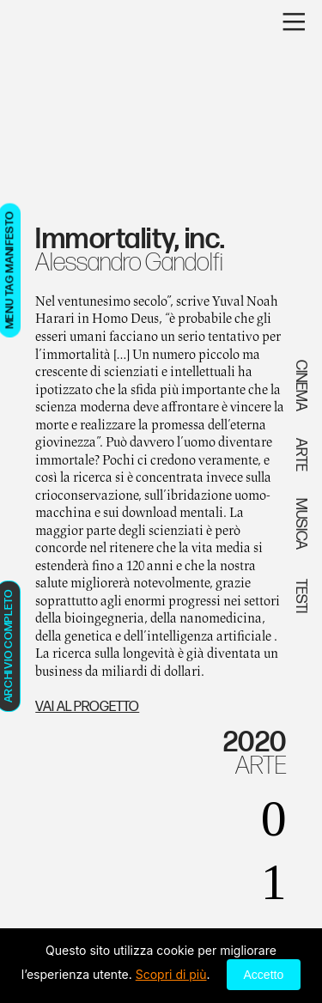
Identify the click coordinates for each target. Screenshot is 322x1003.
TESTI (301, 594)
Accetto (264, 975)
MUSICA (301, 524)
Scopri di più (171, 974)
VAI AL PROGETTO (87, 706)
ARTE (261, 766)
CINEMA (301, 385)
